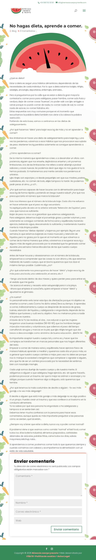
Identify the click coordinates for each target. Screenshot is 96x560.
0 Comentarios (27, 31)
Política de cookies (45, 556)
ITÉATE (29, 556)
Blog (14, 31)
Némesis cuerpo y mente (45, 553)
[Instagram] (52, 549)
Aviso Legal (63, 556)
